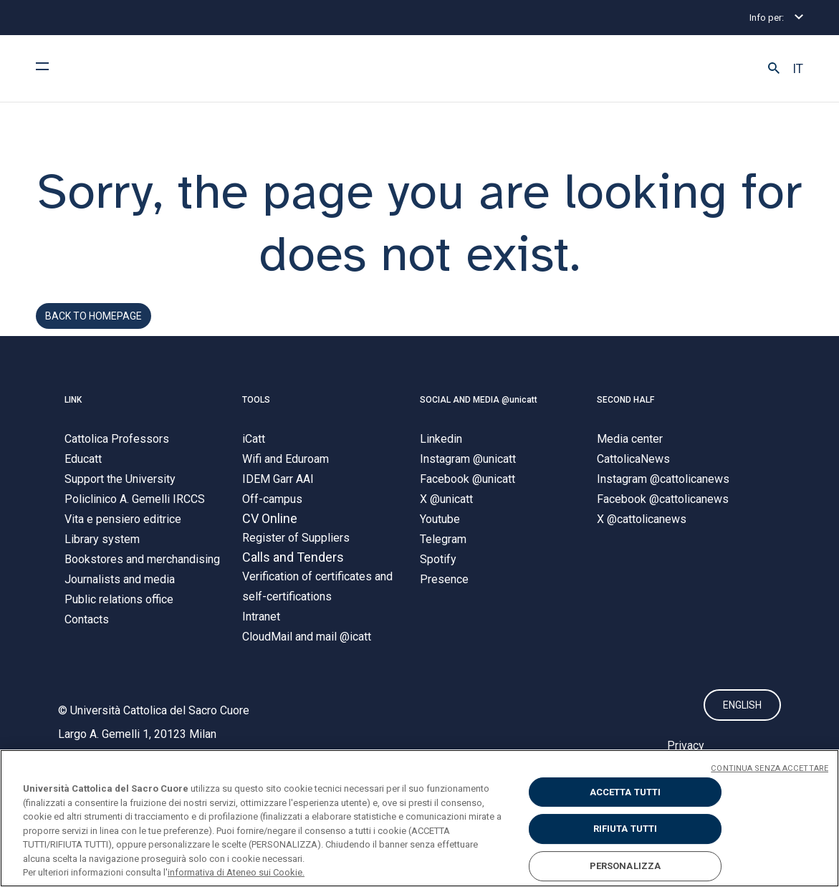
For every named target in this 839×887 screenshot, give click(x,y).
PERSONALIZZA (625, 865)
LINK (73, 411)
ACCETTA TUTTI (625, 792)
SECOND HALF (625, 411)
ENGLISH (742, 716)
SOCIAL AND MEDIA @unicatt (478, 411)
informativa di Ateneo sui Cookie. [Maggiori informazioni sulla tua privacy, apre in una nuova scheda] (236, 872)
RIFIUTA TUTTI (625, 828)
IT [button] (797, 69)
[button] (774, 69)
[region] (419, 818)
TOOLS (256, 411)
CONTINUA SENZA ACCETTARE (769, 768)
